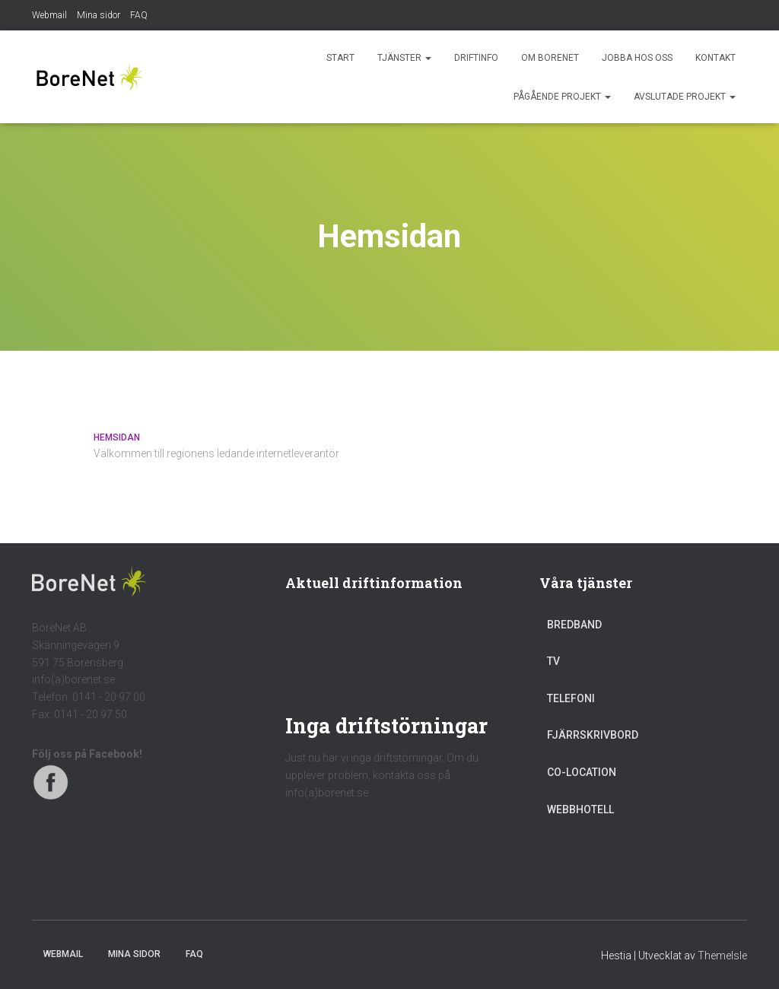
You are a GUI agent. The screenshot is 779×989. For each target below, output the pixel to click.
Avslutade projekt (685, 96)
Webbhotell (580, 809)
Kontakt (715, 57)
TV (553, 661)
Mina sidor (98, 15)
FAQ (139, 15)
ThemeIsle (722, 955)
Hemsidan (117, 437)
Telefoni (571, 698)
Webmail (49, 15)
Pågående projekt (562, 96)
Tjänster (404, 57)
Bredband (574, 625)
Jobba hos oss (637, 57)
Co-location (581, 772)
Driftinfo (476, 57)
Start (340, 57)
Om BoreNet (550, 57)
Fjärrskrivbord (592, 735)
